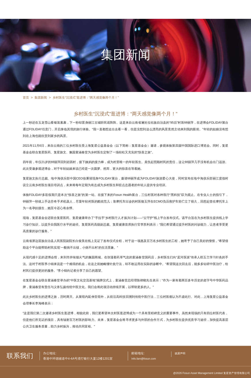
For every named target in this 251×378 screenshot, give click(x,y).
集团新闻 (40, 97)
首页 (26, 97)
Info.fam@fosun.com (143, 358)
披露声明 (180, 353)
